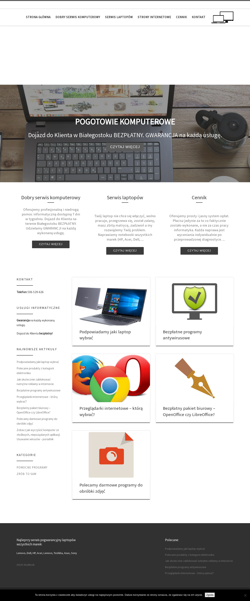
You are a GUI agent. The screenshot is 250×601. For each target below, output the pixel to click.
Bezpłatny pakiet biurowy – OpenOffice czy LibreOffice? (33, 410)
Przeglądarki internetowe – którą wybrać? (37, 399)
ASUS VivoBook (26, 564)
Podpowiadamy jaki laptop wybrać (38, 362)
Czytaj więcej (125, 147)
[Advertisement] (125, 55)
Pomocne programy (32, 467)
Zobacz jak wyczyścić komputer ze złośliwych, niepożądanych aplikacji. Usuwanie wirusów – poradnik (38, 434)
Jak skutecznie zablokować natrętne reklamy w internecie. (35, 382)
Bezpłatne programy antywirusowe (39, 390)
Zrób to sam (26, 474)
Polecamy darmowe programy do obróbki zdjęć (37, 421)
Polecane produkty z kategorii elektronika (35, 370)
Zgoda (209, 594)
